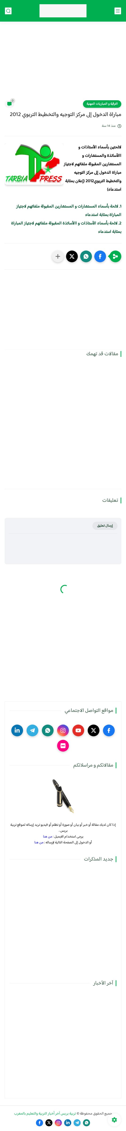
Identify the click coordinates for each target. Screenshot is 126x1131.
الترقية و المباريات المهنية (102, 104)
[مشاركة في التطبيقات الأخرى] (58, 256)
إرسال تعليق (105, 526)
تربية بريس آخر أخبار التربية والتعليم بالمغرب (45, 1114)
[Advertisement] (63, 64)
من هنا (47, 837)
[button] (100, 256)
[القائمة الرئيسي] (117, 11)
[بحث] (8, 11)
